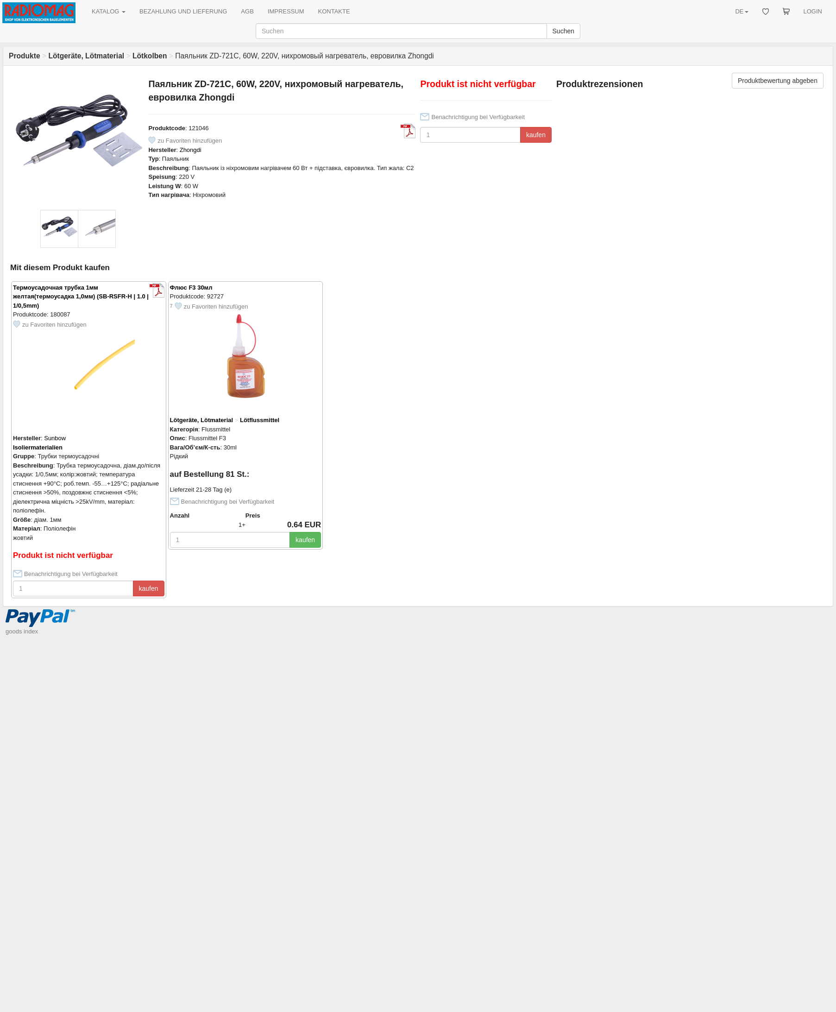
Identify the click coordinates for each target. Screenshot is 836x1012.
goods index (22, 631)
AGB (247, 11)
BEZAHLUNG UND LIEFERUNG (183, 11)
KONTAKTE (334, 11)
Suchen (563, 31)
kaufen (536, 135)
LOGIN (813, 11)
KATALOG (109, 11)
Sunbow (55, 438)
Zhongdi (190, 149)
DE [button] (741, 11)
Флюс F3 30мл (191, 287)
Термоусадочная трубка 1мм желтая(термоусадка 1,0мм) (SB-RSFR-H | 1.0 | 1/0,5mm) (81, 296)
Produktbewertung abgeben (777, 80)
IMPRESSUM (286, 11)
